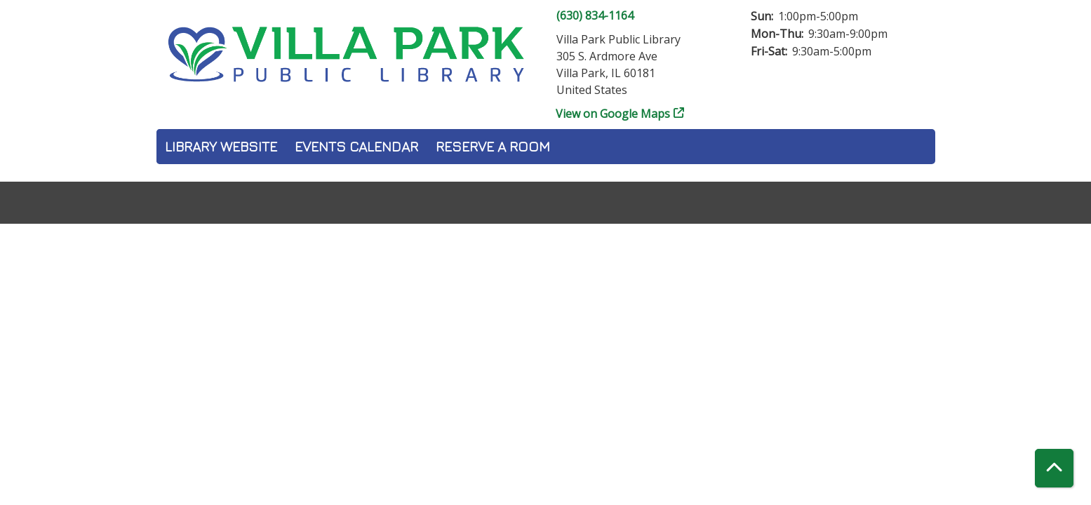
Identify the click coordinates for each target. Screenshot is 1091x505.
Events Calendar (356, 146)
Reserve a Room (493, 146)
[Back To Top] (1054, 468)
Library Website (221, 146)
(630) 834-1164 (595, 15)
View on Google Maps (613, 113)
